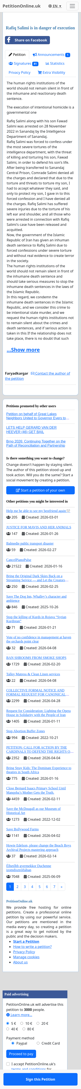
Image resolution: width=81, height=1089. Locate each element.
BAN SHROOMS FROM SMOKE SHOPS (36, 670)
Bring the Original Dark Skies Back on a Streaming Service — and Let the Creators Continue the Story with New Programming (36, 593)
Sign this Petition (40, 398)
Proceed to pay (21, 1066)
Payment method (20, 1050)
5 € (13, 1036)
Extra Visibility (51, 72)
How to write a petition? (32, 959)
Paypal (21, 1055)
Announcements (51, 54)
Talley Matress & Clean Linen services (33, 686)
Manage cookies (26, 969)
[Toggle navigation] (72, 6)
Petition (17, 54)
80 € (30, 1041)
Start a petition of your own (40, 502)
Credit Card (50, 1055)
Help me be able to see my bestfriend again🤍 (38, 523)
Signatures (23, 63)
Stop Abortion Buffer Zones (25, 743)
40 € (14, 1041)
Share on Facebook (26, 40)
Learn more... (19, 1027)
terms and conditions (28, 1081)
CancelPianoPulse (18, 572)
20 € (44, 1036)
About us (20, 974)
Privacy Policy (19, 72)
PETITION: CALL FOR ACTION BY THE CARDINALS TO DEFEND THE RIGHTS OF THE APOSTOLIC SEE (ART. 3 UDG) (39, 764)
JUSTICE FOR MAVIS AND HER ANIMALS (38, 540)
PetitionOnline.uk (22, 6)
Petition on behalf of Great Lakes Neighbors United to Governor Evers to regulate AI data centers (36, 431)
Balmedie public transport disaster (30, 556)
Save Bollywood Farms (22, 842)
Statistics (55, 63)
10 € (28, 1036)
